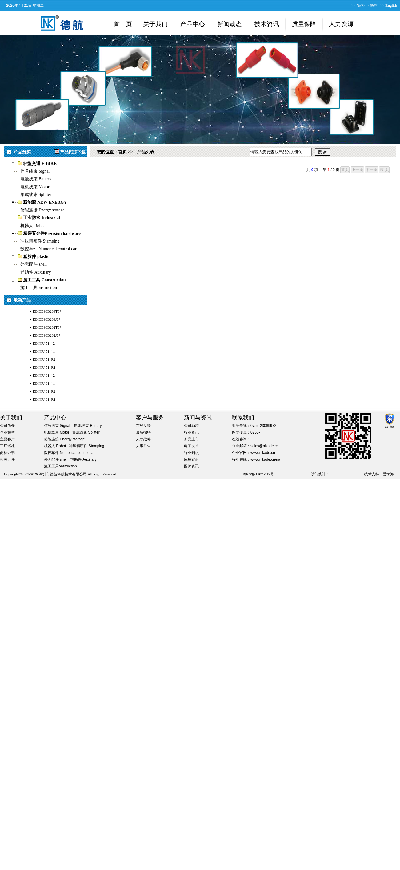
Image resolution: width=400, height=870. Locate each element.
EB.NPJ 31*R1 (44, 399)
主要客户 (7, 439)
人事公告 (143, 446)
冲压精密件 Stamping (39, 241)
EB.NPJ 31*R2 (44, 391)
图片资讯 (191, 466)
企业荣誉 (7, 432)
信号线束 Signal (35, 171)
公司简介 (7, 425)
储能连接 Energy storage (42, 210)
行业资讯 (191, 432)
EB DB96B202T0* (47, 327)
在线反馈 (143, 425)
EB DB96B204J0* (47, 319)
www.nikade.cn (262, 453)
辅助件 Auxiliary (35, 272)
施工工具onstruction (38, 287)
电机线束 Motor (35, 187)
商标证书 (7, 453)
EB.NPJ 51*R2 (44, 359)
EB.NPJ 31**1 (44, 383)
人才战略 (143, 439)
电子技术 (191, 446)
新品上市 (191, 439)
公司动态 (191, 425)
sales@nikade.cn (264, 446)
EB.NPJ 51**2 (44, 343)
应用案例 (191, 459)
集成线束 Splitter (35, 194)
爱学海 (388, 474)
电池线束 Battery (35, 179)
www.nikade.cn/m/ (265, 459)
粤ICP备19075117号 (258, 474)
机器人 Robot (32, 225)
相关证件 (7, 459)
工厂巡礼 (7, 446)
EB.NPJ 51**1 (44, 351)
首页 (122, 152)
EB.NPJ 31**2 (44, 375)
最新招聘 (143, 432)
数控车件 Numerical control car (48, 249)
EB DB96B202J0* (47, 335)
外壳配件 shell (33, 264)
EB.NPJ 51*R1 (44, 367)
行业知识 (191, 453)
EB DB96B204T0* (47, 311)
